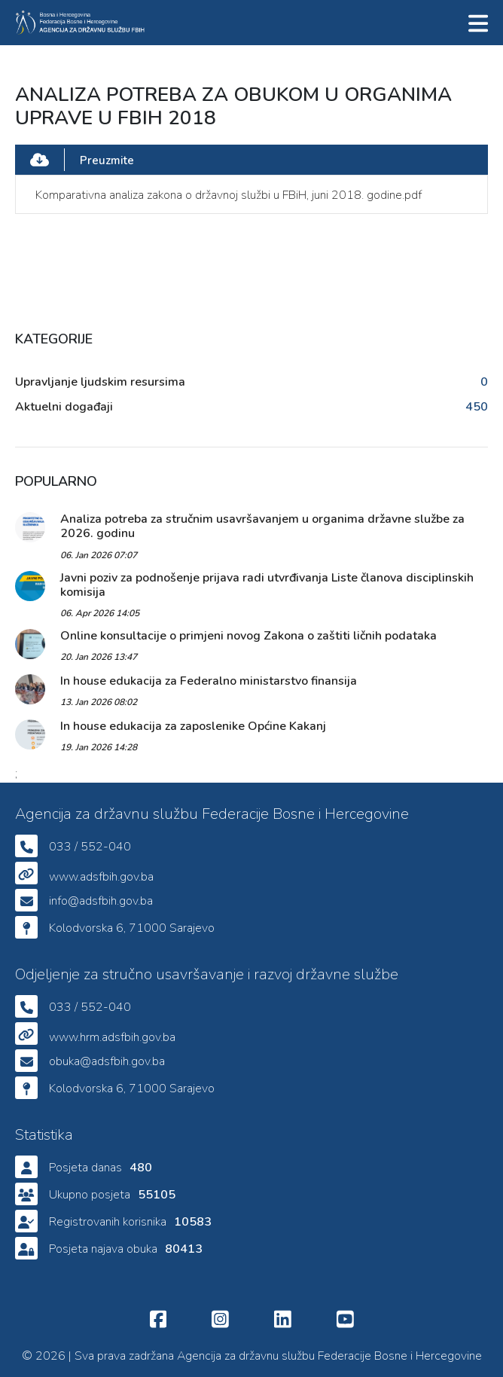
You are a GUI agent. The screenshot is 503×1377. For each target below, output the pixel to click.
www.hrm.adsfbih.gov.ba (112, 1037)
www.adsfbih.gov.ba (101, 877)
